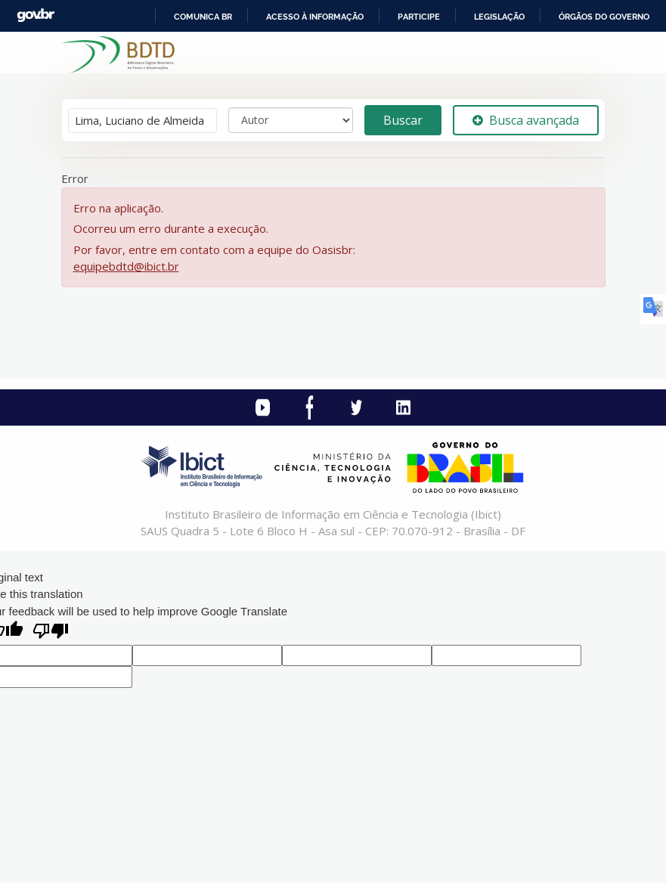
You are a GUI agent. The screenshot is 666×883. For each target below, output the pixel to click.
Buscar (403, 120)
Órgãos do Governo (604, 16)
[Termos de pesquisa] (142, 120)
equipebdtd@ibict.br (126, 266)
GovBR (35, 15)
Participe (419, 16)
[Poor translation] (50, 632)
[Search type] (290, 120)
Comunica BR (203, 16)
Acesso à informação (315, 16)
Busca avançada (525, 120)
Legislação (499, 16)
